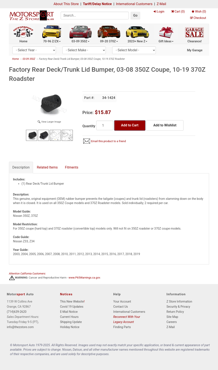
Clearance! (195, 41)
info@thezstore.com (20, 327)
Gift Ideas (166, 41)
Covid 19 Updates (71, 306)
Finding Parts (122, 327)
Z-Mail (161, 4)
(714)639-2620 (16, 311)
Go (135, 15)
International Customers (134, 4)
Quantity (88, 126)
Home (23, 41)
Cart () (178, 11)
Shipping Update (71, 322)
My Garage (194, 50)
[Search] (95, 15)
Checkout (198, 18)
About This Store (66, 4)
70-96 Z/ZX (52, 41)
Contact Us (120, 306)
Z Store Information (179, 301)
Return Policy (175, 311)
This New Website (72, 301)
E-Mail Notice (69, 311)
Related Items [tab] (47, 167)
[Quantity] (104, 125)
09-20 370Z (109, 41)
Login (159, 11)
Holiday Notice (69, 327)
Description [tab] (21, 167)
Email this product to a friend (108, 141)
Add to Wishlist (164, 125)
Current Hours (69, 317)
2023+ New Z (138, 41)
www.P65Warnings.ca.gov (84, 277)
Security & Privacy (178, 306)
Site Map (172, 317)
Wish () (199, 11)
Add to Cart (130, 125)
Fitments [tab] (71, 167)
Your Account (122, 301)
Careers (171, 322)
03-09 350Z (80, 41)
